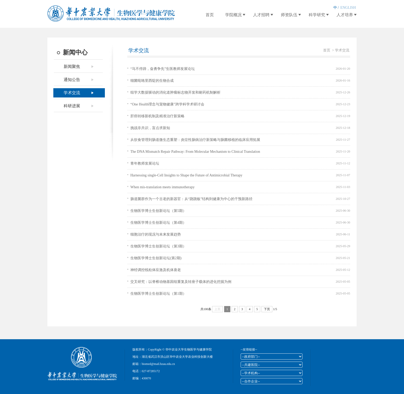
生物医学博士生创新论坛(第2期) (155, 258)
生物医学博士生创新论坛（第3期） (158, 246)
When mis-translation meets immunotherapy (162, 187)
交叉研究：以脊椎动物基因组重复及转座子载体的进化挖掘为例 (180, 282)
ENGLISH (348, 8)
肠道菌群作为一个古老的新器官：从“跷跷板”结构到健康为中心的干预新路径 (191, 199)
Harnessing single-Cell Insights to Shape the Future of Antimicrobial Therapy (186, 175)
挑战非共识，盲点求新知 (150, 128)
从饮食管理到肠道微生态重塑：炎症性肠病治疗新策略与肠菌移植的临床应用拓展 (195, 140)
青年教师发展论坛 (144, 163)
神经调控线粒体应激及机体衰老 (155, 270)
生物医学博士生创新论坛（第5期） (158, 211)
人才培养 (344, 15)
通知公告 (72, 79)
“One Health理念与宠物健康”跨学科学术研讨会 (167, 104)
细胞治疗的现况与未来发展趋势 (155, 234)
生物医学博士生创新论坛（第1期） (158, 294)
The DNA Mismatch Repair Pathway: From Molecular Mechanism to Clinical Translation (195, 152)
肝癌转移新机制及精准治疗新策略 (157, 116)
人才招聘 (261, 15)
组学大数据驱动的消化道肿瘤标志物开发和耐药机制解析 (175, 92)
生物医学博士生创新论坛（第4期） (158, 223)
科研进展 (72, 106)
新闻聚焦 (72, 66)
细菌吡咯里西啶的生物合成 (152, 81)
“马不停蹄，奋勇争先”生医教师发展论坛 (162, 69)
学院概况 (233, 15)
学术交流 (72, 93)
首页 (210, 15)
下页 (267, 309)
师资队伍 (289, 15)
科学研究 (317, 15)
